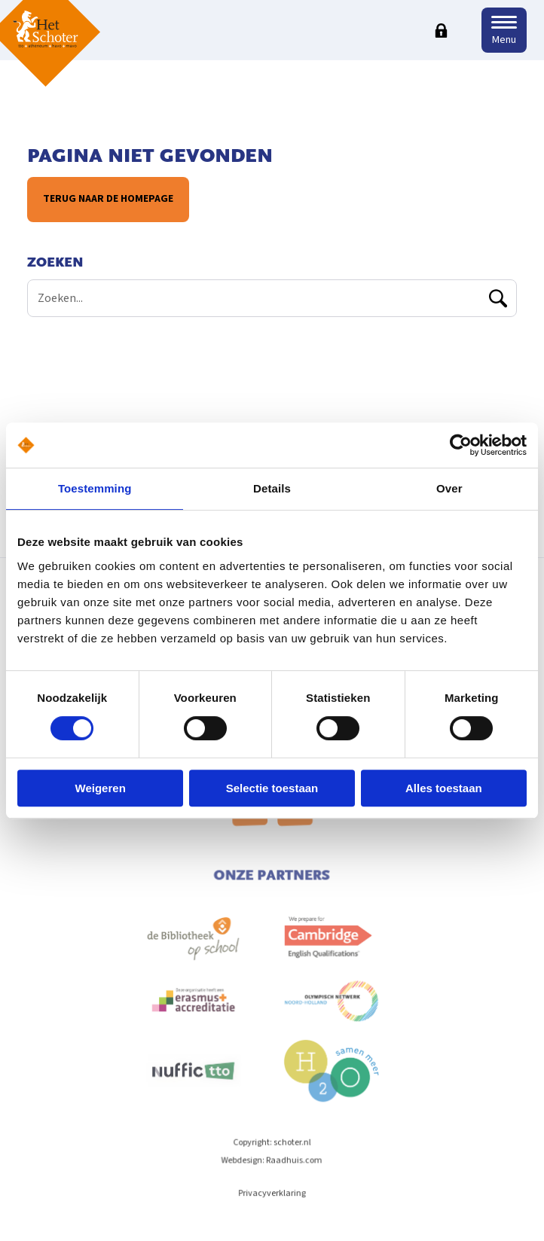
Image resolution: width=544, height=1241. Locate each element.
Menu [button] (504, 39)
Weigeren (100, 788)
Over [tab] (449, 488)
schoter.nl (292, 1149)
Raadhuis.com (294, 1166)
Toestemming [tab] (95, 488)
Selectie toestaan (272, 788)
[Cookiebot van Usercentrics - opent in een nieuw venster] (461, 445)
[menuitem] (194, 953)
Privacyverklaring (272, 1200)
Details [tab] (272, 488)
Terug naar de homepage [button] (108, 198)
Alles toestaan (443, 788)
